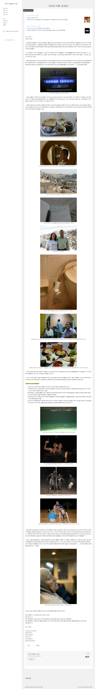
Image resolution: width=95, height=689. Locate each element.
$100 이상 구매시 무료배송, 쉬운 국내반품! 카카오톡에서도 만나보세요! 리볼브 (47, 19)
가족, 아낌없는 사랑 (11, 3)
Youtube (37, 687)
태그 (4, 18)
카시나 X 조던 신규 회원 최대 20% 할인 (38, 28)
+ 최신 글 (28, 678)
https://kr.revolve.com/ (31, 15)
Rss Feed (26, 687)
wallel (91, 687)
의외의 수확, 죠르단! (59, 6)
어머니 (5, 12)
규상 (5, 8)
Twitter (31, 687)
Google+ (41, 687)
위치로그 (5, 22)
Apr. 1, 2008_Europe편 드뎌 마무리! (11, 31)
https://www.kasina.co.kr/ (32, 26)
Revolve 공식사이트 (32, 17)
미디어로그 (5, 20)
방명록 (4, 25)
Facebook (34, 687)
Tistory (83, 687)
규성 (5, 14)
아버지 (5, 10)
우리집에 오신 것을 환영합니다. (35, 656)
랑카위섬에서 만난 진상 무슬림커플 (56, 64)
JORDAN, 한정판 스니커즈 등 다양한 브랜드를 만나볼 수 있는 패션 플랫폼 (46, 30)
